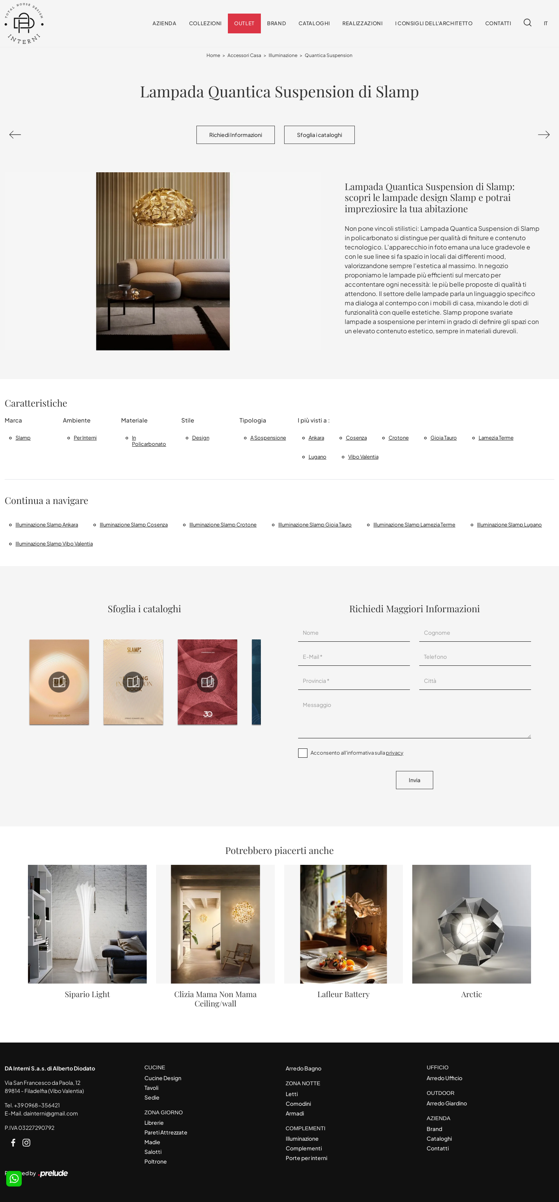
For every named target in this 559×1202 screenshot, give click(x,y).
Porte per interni (306, 1157)
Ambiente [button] (76, 420)
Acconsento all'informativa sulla (357, 753)
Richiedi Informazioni (235, 134)
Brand (276, 23)
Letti (292, 1093)
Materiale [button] (134, 420)
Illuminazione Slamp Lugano (509, 524)
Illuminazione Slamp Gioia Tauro (315, 524)
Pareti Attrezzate (165, 1132)
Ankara (316, 438)
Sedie (152, 1097)
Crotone (399, 438)
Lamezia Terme (496, 438)
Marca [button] (13, 420)
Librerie (154, 1122)
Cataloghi (314, 23)
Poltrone (155, 1161)
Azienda (165, 23)
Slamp (23, 438)
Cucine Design (162, 1077)
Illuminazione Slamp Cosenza (134, 524)
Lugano (317, 457)
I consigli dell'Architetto (434, 23)
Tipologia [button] (253, 420)
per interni (85, 438)
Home (213, 55)
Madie (152, 1141)
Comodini (298, 1103)
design (200, 438)
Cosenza (356, 438)
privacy (394, 753)
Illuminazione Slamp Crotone (223, 524)
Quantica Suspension (328, 55)
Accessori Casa (244, 55)
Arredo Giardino (447, 1103)
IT (546, 23)
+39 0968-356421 (37, 1105)
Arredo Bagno (303, 1068)
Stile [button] (187, 420)
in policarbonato (149, 441)
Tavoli (151, 1087)
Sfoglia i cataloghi (319, 134)
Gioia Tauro (444, 438)
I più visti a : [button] (314, 420)
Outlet (244, 23)
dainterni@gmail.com (50, 1113)
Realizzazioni (362, 23)
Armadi (295, 1113)
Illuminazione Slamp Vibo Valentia (54, 543)
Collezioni (205, 23)
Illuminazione (283, 55)
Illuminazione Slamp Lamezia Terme (414, 524)
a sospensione (268, 438)
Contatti (498, 23)
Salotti (152, 1151)
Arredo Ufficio (444, 1077)
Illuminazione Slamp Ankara (47, 524)
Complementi (304, 1148)
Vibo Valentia (363, 457)
